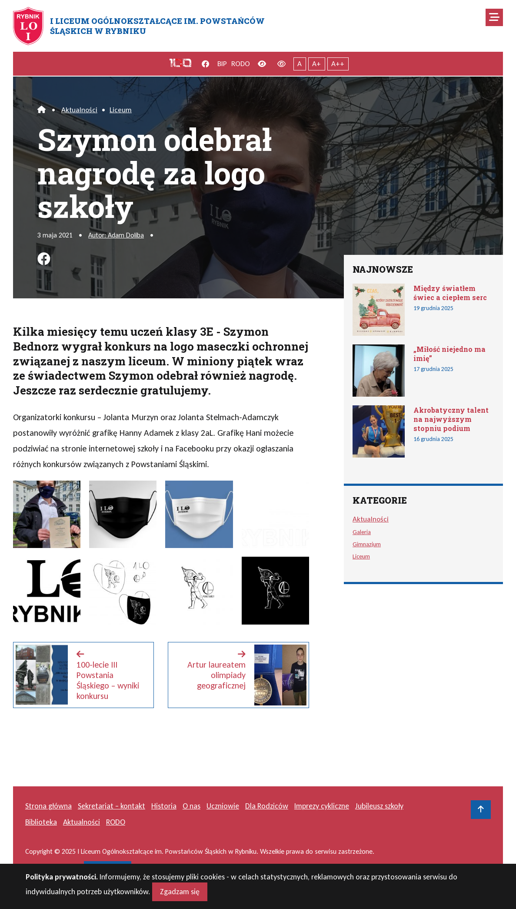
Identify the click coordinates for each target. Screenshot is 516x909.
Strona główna (48, 806)
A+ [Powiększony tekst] (316, 63)
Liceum (121, 109)
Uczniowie (222, 806)
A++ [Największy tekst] (337, 63)
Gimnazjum (367, 544)
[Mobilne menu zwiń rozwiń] (494, 17)
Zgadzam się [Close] (180, 894)
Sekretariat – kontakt (111, 806)
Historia (163, 806)
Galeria (362, 532)
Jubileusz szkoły (379, 806)
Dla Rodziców (266, 806)
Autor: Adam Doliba (116, 235)
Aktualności (79, 109)
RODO (240, 63)
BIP (222, 63)
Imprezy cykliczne (321, 806)
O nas (191, 806)
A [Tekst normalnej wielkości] (299, 63)
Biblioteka (41, 822)
